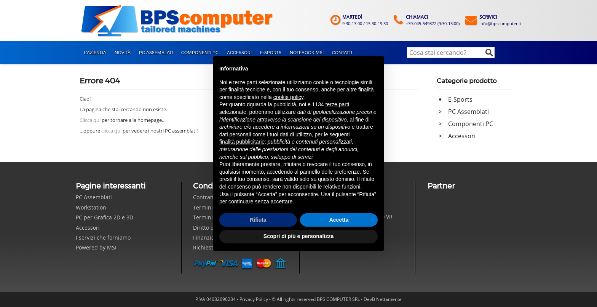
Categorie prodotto (466, 81)
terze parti (337, 104)
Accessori (462, 136)
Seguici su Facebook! (318, 263)
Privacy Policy (253, 299)
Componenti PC (470, 124)
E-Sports (460, 99)
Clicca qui (90, 120)
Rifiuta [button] (258, 220)
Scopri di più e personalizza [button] (298, 236)
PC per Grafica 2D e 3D (104, 217)
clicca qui (111, 130)
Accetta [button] (339, 220)
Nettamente (389, 299)
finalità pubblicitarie (242, 142)
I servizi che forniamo (103, 237)
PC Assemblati (468, 111)
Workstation (91, 207)
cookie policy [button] (288, 97)
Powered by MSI (96, 247)
